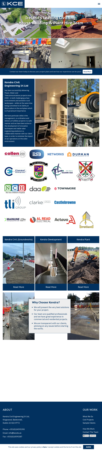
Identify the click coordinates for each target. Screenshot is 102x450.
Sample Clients (89, 419)
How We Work (88, 425)
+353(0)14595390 (17, 425)
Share (85, 432)
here (45, 447)
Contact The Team (90, 428)
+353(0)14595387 (14, 433)
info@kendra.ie (15, 429)
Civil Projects (88, 416)
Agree (88, 447)
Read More (87, 72)
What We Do (88, 413)
